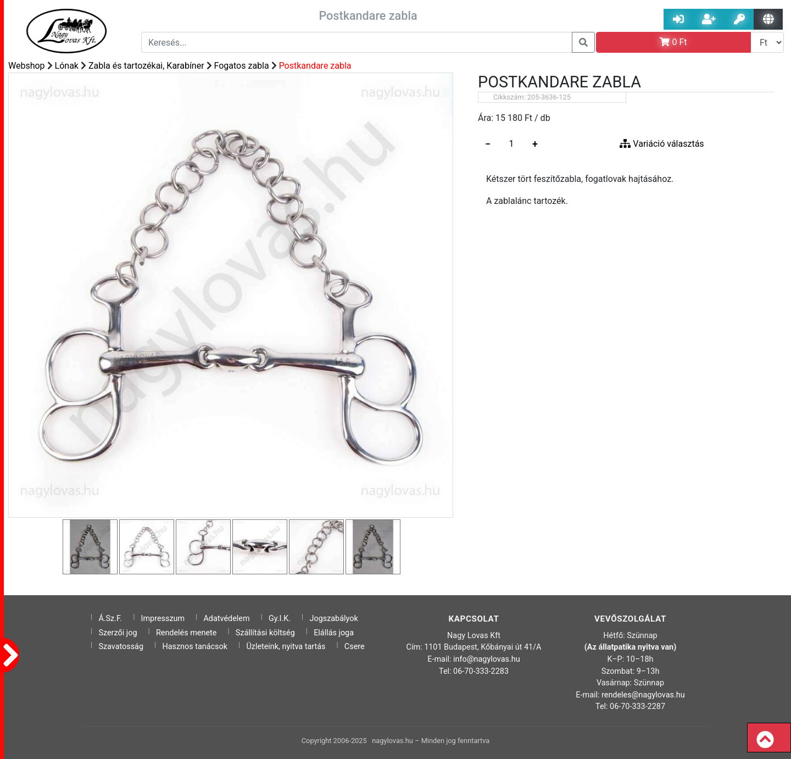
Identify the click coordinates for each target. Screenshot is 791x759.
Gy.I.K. (280, 618)
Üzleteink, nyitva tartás (285, 646)
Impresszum (163, 618)
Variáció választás (662, 143)
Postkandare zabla (315, 65)
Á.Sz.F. (110, 618)
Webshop (26, 65)
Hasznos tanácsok (194, 646)
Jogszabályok (334, 618)
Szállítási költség (265, 633)
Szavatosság (120, 646)
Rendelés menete (186, 633)
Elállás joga (334, 633)
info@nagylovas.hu (486, 659)
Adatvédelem (226, 618)
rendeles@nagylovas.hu (643, 695)
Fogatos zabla (241, 65)
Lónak (67, 65)
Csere (354, 646)
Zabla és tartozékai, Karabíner (146, 65)
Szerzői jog (117, 633)
